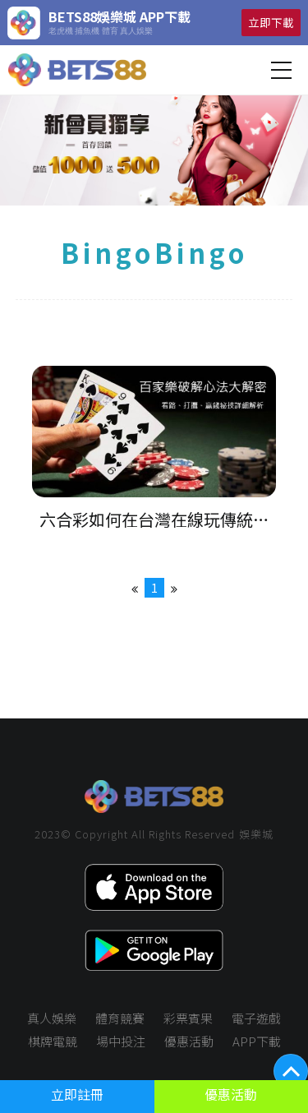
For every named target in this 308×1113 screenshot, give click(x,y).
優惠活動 (189, 1041)
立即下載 (271, 22)
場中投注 (120, 1041)
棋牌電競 (52, 1041)
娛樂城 (256, 834)
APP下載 (256, 1041)
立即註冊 (77, 1094)
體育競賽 (120, 1018)
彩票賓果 (188, 1018)
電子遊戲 (256, 1018)
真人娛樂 (51, 1018)
